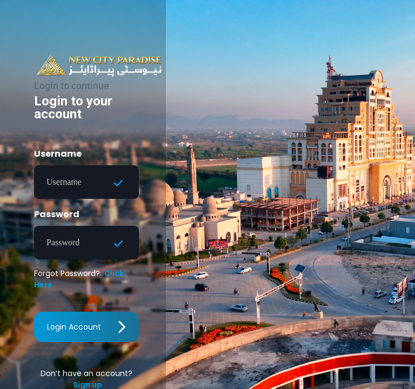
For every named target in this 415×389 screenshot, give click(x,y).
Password (56, 214)
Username (58, 153)
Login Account (86, 326)
